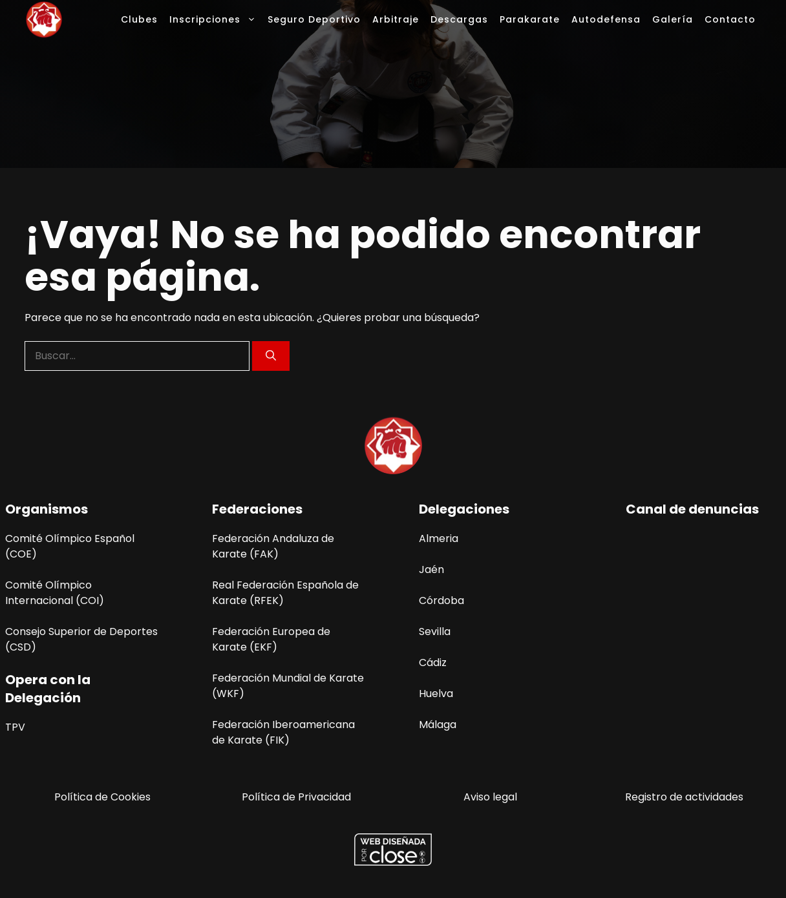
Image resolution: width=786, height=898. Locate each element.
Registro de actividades (684, 796)
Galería (672, 19)
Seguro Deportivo (314, 19)
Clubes (139, 19)
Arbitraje (395, 19)
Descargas (459, 19)
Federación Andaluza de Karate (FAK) (273, 546)
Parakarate (530, 19)
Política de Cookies (102, 796)
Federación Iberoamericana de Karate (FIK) (283, 732)
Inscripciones (215, 19)
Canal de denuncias (692, 509)
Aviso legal (490, 796)
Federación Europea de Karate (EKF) (271, 639)
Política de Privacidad (296, 796)
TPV (15, 727)
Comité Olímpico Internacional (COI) (54, 593)
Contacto (730, 19)
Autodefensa (606, 19)
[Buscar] (271, 356)
